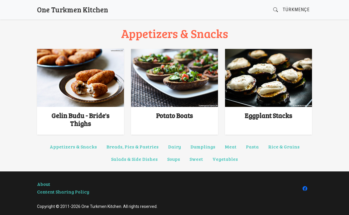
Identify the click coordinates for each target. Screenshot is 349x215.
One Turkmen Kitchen (72, 9)
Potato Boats (174, 115)
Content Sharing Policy (63, 191)
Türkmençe (296, 9)
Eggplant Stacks (268, 115)
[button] (275, 10)
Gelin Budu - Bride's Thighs (80, 119)
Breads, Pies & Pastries (132, 146)
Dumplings (202, 146)
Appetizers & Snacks (73, 146)
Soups (173, 159)
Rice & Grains (284, 146)
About (43, 184)
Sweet (196, 159)
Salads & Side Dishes (134, 159)
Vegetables (225, 159)
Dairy (174, 146)
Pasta (252, 146)
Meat (230, 146)
